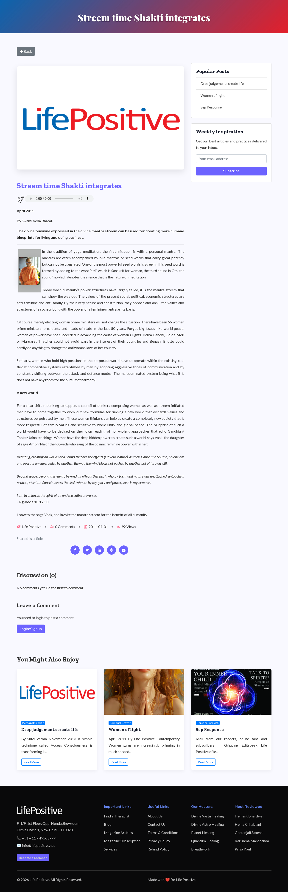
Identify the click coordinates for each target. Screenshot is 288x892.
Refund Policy (158, 849)
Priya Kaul (243, 849)
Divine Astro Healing (207, 824)
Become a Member (33, 858)
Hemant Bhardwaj (249, 816)
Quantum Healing (205, 841)
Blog (108, 824)
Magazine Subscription (122, 841)
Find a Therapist (116, 816)
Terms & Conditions (163, 832)
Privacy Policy (159, 841)
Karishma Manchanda (252, 841)
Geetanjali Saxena (249, 832)
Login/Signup (31, 628)
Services (110, 849)
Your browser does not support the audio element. (59, 198)
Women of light (213, 95)
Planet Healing (202, 832)
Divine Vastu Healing (207, 816)
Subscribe (231, 171)
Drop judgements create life (222, 83)
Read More (31, 762)
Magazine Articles (118, 832)
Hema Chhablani (248, 824)
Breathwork (200, 849)
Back (26, 51)
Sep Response (211, 107)
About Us (155, 816)
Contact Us (156, 824)
